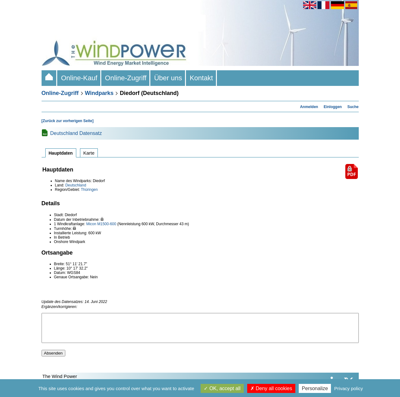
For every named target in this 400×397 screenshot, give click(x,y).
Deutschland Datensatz (76, 133)
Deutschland (75, 185)
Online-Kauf (79, 78)
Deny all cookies (271, 388)
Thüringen (89, 189)
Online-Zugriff (125, 78)
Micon (91, 224)
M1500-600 (106, 224)
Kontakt (201, 78)
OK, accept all (222, 388)
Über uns (168, 78)
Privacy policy (348, 388)
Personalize (315, 388)
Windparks (99, 93)
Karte (89, 153)
